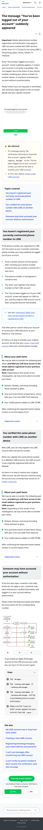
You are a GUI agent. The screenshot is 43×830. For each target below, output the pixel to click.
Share (38, 33)
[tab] (8, 652)
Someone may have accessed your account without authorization (21, 218)
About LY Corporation (10, 820)
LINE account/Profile (14, 7)
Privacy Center (21, 823)
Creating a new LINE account (19, 738)
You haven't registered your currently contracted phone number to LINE (18, 196)
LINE (3, 1)
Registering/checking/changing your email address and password (21, 745)
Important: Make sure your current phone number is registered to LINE (21, 315)
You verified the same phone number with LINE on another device (19, 207)
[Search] (35, 2)
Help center (5, 3)
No (30, 792)
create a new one (9, 481)
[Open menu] (39, 2)
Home (4, 7)
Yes (13, 792)
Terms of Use (24, 820)
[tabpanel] (21, 686)
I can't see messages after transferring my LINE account (19, 753)
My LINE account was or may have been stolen (21, 731)
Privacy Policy (35, 820)
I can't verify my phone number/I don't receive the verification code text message (21, 764)
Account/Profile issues (28, 7)
